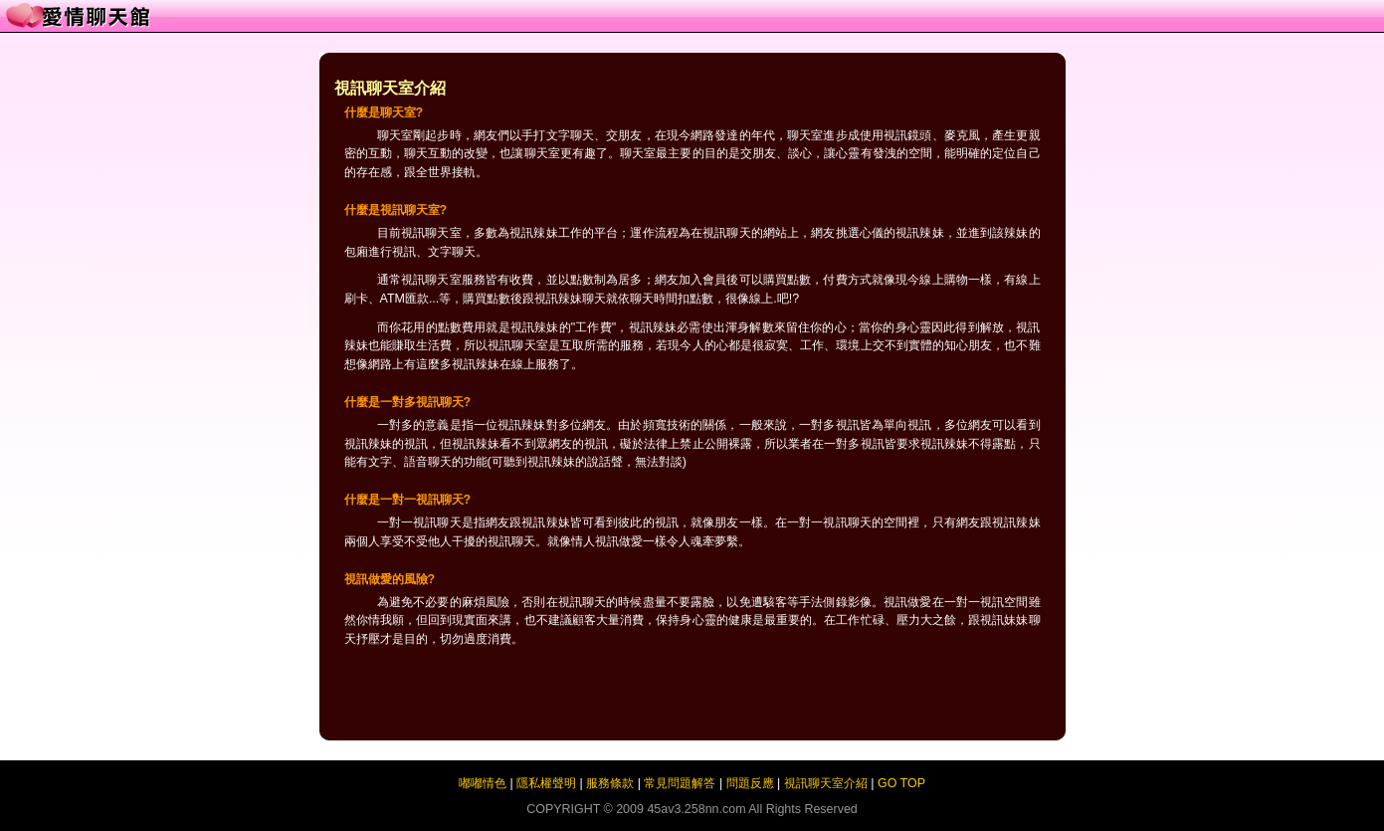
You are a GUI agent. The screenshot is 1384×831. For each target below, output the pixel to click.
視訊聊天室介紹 (826, 783)
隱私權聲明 (546, 783)
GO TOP (901, 783)
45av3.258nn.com (696, 809)
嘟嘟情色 (482, 783)
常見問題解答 (679, 783)
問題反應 (750, 783)
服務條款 (610, 783)
